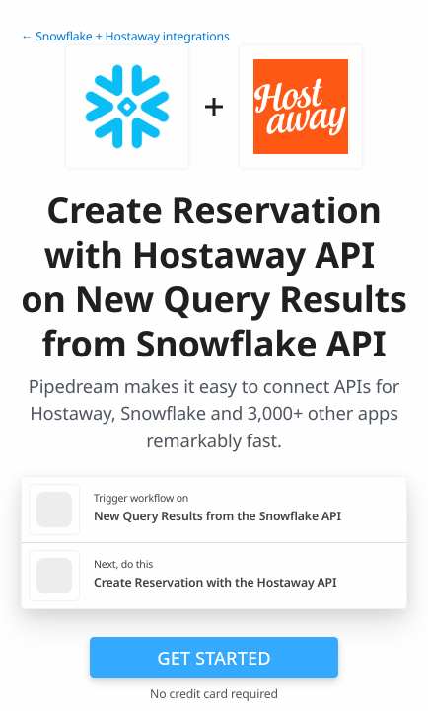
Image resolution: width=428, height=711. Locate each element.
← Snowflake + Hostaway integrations (125, 36)
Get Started (213, 657)
